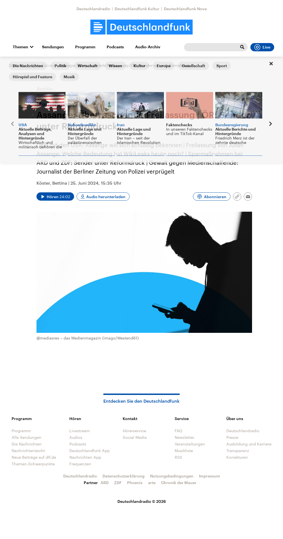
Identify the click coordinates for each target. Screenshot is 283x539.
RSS (178, 457)
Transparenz (237, 450)
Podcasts (115, 47)
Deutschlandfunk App (89, 450)
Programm (85, 47)
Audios (75, 437)
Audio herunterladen (105, 196)
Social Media (135, 437)
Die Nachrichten (27, 444)
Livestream (79, 430)
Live (262, 47)
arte (152, 482)
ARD (105, 482)
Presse (232, 437)
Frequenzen (80, 463)
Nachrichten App (85, 457)
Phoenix (135, 482)
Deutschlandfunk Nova (185, 8)
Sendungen (53, 47)
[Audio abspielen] (55, 196)
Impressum (209, 476)
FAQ (178, 430)
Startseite (18, 65)
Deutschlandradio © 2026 (141, 501)
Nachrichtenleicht (28, 450)
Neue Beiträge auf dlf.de (34, 457)
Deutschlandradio (93, 8)
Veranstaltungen (190, 444)
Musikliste (184, 450)
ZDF (118, 482)
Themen (20, 47)
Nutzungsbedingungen (171, 476)
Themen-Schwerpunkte (33, 463)
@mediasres (42, 65)
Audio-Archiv (147, 47)
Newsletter (184, 437)
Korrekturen (237, 457)
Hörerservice (134, 430)
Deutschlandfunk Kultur (137, 8)
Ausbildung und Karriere (248, 444)
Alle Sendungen (26, 437)
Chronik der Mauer (178, 482)
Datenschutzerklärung (124, 476)
